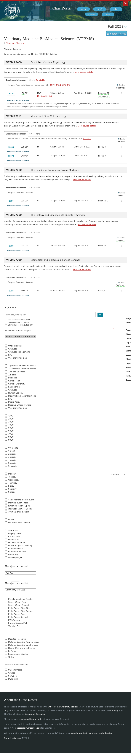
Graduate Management (19, 352)
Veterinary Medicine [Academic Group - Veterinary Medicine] (15, 43)
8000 (11, 437)
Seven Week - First (17, 602)
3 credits (12, 457)
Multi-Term (13, 679)
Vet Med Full (14, 626)
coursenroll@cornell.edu (30, 719)
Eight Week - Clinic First (19, 608)
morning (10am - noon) (18, 503)
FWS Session (14, 620)
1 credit (11, 451)
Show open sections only (18, 322)
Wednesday (13, 480)
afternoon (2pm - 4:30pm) (20, 509)
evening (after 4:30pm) (18, 512)
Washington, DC (15, 558)
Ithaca (11, 520)
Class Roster (62, 8)
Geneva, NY (13, 540)
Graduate (12, 349)
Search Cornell (125, 3)
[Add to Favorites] (18, 93)
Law (10, 355)
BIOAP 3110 (54, 85)
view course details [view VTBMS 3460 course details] (84, 72)
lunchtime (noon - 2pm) (19, 506)
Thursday (12, 483)
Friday (11, 486)
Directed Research (17, 639)
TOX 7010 (87, 139)
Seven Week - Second (18, 605)
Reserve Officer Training (19, 405)
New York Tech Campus (19, 523)
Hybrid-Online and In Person (21, 648)
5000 (11, 428)
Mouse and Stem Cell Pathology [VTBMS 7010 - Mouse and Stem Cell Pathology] (48, 116)
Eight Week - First (16, 614)
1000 (10, 416)
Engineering (14, 387)
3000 (11, 422)
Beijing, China (14, 534)
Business (12, 378)
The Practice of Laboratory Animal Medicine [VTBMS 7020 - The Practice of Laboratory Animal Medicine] (55, 170)
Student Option (15, 670)
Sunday (11, 492)
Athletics (12, 375)
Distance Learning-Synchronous (23, 645)
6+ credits (13, 466)
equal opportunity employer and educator (91, 733)
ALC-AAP (20, 573)
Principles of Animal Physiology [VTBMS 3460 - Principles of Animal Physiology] (48, 62)
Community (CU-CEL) (20, 589)
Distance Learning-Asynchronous (23, 642)
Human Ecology (15, 393)
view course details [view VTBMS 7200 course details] (82, 269)
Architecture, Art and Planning (22, 369)
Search (11, 308)
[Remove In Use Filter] (113, 328)
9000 (11, 440)
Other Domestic (15, 549)
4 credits (12, 460)
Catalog (114, 710)
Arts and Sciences (16, 372)
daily (6, 710)
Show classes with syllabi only (20, 325)
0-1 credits (13, 448)
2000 (11, 419)
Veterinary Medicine (17, 358)
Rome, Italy (13, 555)
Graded (11, 673)
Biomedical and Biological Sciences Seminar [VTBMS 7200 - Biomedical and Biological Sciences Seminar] (55, 259)
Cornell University (16, 384)
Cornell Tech (14, 381)
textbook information (35, 714)
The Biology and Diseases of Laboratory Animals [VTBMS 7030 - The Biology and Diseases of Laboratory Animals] (58, 215)
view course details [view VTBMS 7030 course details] (87, 224)
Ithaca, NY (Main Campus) (20, 546)
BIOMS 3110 (65, 85)
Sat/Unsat (12, 676)
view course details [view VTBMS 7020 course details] (82, 179)
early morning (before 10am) (21, 500)
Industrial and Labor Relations (22, 396)
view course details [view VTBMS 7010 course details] (87, 126)
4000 (11, 425)
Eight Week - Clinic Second (20, 611)
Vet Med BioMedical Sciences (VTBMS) (20, 336)
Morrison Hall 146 (44, 96)
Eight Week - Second (18, 617)
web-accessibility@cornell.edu (26, 727)
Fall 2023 (117, 26)
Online (11, 657)
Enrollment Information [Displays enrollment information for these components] (16, 80)
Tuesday (12, 477)
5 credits (12, 463)
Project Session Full (17, 623)
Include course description (19, 319)
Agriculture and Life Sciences (22, 366)
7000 (10, 434)
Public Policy (14, 402)
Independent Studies (18, 654)
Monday (12, 474)
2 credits (12, 454)
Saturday (12, 489)
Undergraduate (15, 346)
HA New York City (16, 543)
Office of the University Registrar (63, 706)
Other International (17, 552)
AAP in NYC (13, 531)
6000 (11, 431)
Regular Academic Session (20, 599)
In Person (12, 651)
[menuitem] (83, 9)
